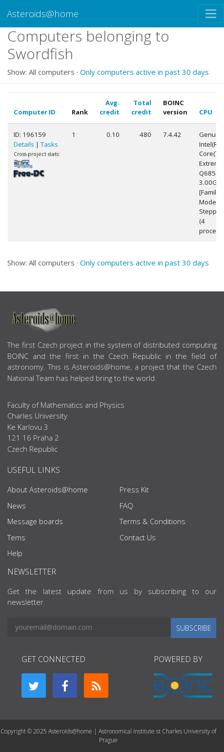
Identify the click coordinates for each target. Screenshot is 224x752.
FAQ (126, 505)
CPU (205, 112)
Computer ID (35, 112)
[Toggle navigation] (211, 13)
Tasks (49, 144)
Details (24, 144)
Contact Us (138, 537)
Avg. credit (110, 107)
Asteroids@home (43, 13)
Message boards (35, 521)
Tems (16, 537)
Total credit (141, 107)
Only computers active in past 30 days (144, 72)
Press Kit (134, 489)
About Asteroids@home (47, 489)
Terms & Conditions (152, 521)
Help (14, 553)
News (16, 505)
